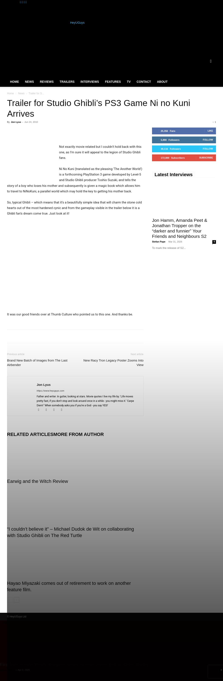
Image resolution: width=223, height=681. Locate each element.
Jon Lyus (16, 122)
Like (210, 130)
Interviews (90, 81)
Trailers (67, 81)
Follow (208, 139)
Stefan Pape (158, 241)
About (162, 81)
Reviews (47, 81)
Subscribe (206, 157)
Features (113, 81)
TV (129, 81)
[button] (211, 61)
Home (14, 81)
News (29, 81)
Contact (144, 81)
